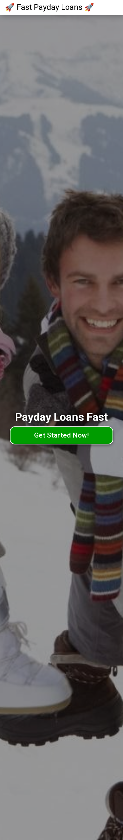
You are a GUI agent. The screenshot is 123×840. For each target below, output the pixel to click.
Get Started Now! (61, 435)
